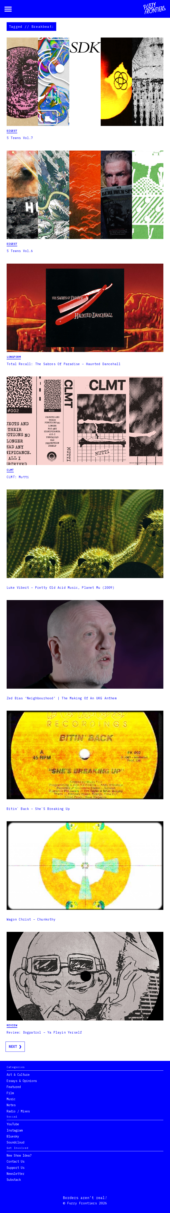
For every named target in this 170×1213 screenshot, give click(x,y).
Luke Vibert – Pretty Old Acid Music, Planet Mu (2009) (61, 588)
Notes (11, 1105)
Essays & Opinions (22, 1081)
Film (10, 1093)
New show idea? (19, 1155)
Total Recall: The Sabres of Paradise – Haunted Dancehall (64, 364)
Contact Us (15, 1161)
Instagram (15, 1130)
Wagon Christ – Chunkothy (31, 919)
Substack (14, 1180)
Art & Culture (18, 1075)
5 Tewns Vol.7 (20, 138)
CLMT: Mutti (18, 477)
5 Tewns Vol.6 (20, 251)
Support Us (15, 1168)
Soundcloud (15, 1142)
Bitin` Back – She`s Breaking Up (38, 809)
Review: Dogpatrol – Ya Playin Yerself (44, 1032)
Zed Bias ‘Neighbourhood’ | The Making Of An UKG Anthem (62, 698)
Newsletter (15, 1174)
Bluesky (13, 1136)
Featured (14, 1087)
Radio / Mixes (18, 1111)
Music (11, 1099)
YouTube (13, 1124)
